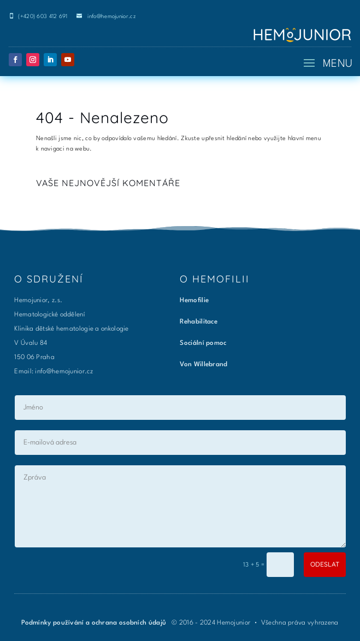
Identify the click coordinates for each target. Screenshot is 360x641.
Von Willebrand (203, 364)
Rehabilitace (198, 322)
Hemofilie (194, 300)
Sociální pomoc (203, 343)
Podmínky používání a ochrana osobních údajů (94, 623)
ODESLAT (324, 564)
